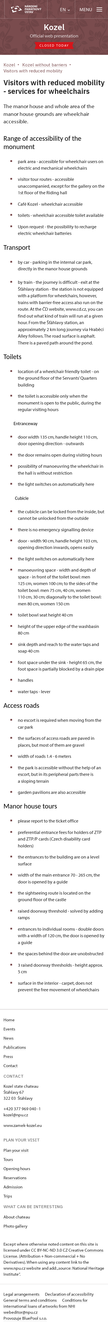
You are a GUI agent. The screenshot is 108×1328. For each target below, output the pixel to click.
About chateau (16, 1217)
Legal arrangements (21, 1294)
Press (8, 1056)
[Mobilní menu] (91, 9)
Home (9, 1019)
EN (65, 9)
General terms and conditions (30, 1300)
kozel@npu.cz (15, 1114)
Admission (12, 1187)
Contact (10, 1065)
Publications (14, 1047)
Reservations (14, 1177)
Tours (8, 1159)
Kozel (54, 27)
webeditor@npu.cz (20, 1312)
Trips (7, 1196)
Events (9, 1029)
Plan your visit (16, 1150)
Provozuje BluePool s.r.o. (25, 1318)
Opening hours (16, 1168)
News (8, 1038)
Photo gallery (15, 1226)
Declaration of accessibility (69, 1294)
